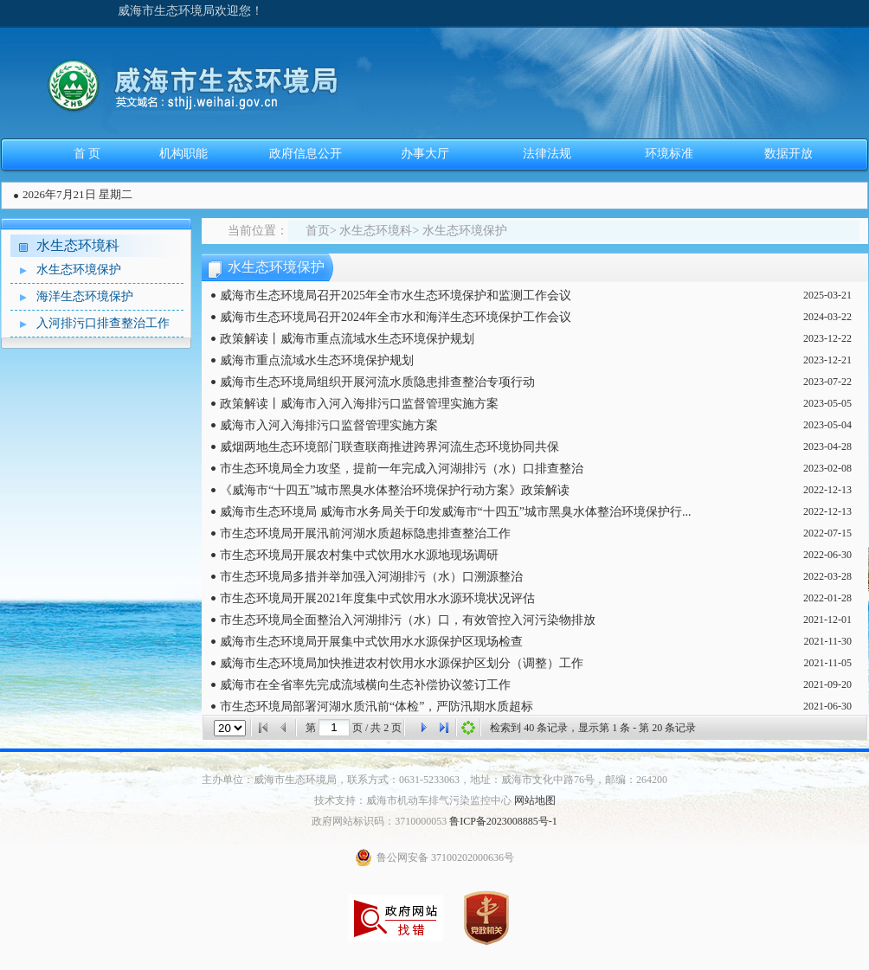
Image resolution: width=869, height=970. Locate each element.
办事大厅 (425, 153)
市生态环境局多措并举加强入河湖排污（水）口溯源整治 (371, 576)
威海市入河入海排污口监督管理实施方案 (329, 425)
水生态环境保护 (65, 270)
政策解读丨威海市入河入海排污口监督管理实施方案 (359, 403)
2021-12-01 (827, 619)
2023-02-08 (827, 468)
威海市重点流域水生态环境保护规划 (317, 360)
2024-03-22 (827, 317)
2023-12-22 (827, 338)
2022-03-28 (827, 576)
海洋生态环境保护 (71, 297)
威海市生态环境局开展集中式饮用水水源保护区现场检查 (371, 641)
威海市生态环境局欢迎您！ (190, 10)
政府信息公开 (305, 153)
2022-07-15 (827, 533)
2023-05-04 (827, 425)
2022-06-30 (827, 555)
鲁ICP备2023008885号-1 (503, 821)
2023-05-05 (827, 403)
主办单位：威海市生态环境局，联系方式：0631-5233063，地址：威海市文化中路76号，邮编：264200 (434, 780)
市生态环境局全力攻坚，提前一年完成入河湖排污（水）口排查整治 (401, 468)
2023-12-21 (827, 360)
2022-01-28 (827, 598)
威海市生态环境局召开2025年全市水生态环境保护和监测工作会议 (395, 295)
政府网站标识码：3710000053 (379, 821)
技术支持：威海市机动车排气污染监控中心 (413, 800)
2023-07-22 (827, 382)
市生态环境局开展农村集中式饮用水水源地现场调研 (359, 555)
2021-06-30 (827, 706)
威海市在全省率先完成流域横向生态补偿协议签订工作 (365, 684)
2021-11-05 (827, 663)
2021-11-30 (827, 641)
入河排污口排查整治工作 (90, 324)
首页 (318, 230)
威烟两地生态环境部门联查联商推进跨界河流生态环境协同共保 (389, 446)
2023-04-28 (827, 446)
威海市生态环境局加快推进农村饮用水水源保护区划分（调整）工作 (401, 663)
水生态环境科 (77, 245)
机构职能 (183, 153)
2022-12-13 (827, 490)
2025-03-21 (827, 295)
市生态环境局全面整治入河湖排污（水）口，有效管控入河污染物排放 (407, 619)
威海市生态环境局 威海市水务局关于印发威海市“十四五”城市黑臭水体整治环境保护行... (455, 511)
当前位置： (258, 230)
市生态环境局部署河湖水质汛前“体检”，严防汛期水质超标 (376, 706)
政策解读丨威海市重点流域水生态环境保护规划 (347, 338)
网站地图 (535, 800)
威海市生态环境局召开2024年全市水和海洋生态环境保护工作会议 (395, 317)
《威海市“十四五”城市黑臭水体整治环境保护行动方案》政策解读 (395, 490)
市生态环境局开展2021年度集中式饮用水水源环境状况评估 (377, 598)
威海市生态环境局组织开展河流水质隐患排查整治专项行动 (377, 382)
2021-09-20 (827, 684)
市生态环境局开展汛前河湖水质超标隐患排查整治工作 (365, 533)
